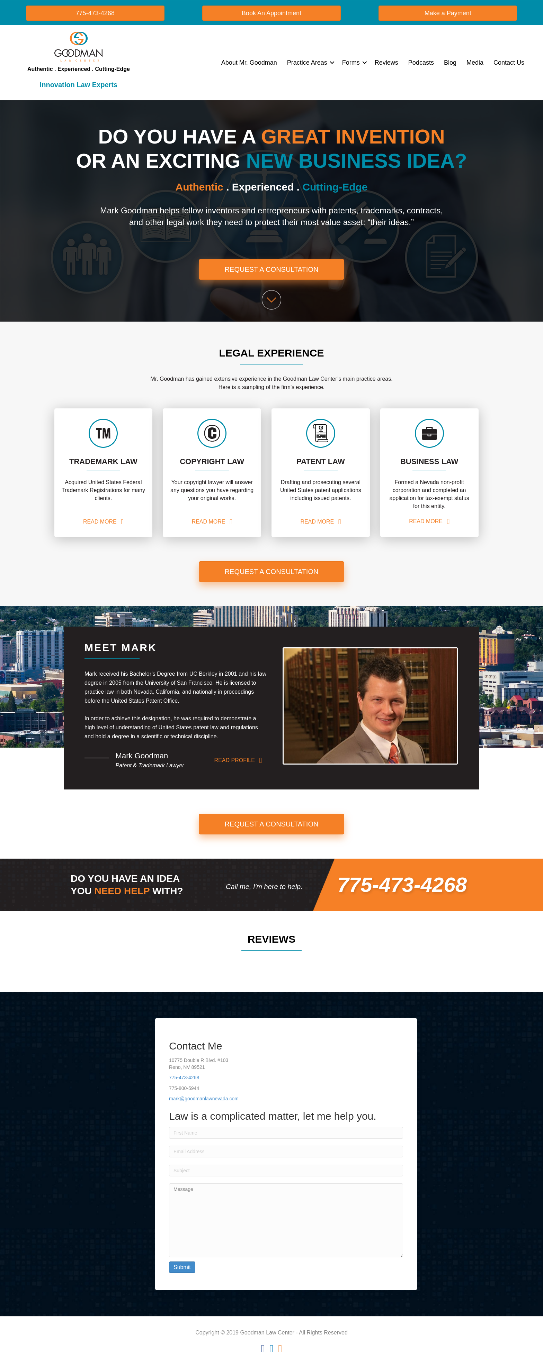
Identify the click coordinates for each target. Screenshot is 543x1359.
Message (286, 1220)
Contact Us (508, 62)
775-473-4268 (184, 1077)
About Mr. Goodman (249, 62)
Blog (450, 62)
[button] (332, 62)
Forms (351, 62)
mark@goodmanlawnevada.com (204, 1098)
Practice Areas (307, 62)
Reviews (386, 62)
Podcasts (421, 62)
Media (474, 62)
